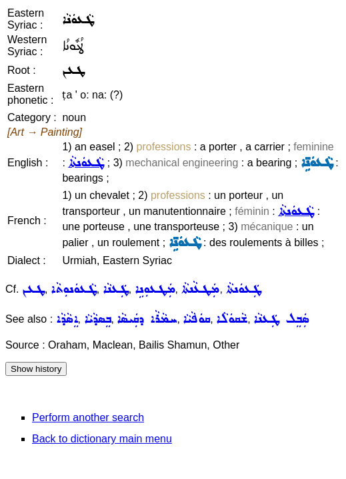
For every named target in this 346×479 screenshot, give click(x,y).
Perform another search (88, 417)
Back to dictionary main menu (102, 438)
